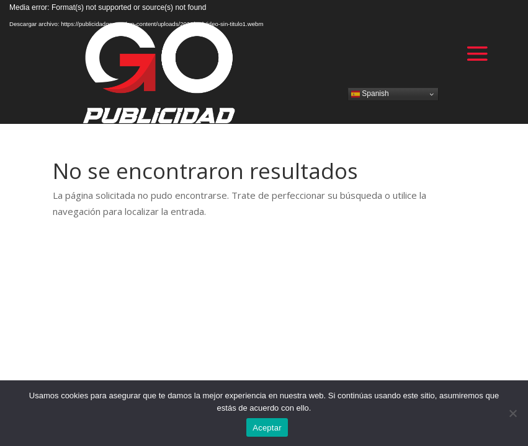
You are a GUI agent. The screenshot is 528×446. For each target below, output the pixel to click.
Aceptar (267, 427)
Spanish (370, 93)
